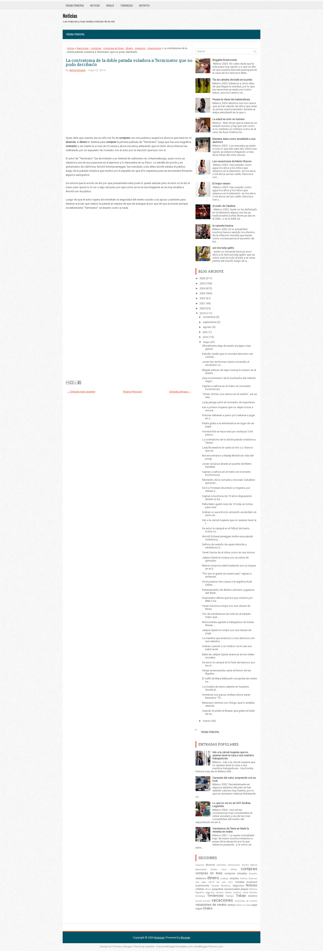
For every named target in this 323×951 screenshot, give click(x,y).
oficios (208, 889)
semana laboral (224, 892)
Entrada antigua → (180, 391)
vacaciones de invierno (246, 901)
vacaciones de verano (211, 905)
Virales (110, 5)
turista (198, 901)
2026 (202, 278)
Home (70, 48)
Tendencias (126, 5)
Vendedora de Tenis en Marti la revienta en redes (230, 830)
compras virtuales (235, 873)
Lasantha (149, 946)
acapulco (199, 865)
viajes (198, 908)
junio (206, 336)
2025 (202, 283)
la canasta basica (222, 225)
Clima (233, 869)
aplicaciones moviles (238, 865)
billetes (214, 869)
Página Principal (75, 5)
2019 (202, 313)
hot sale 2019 (204, 882)
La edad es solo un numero (228, 119)
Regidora (199, 892)
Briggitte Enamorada (224, 59)
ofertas (199, 889)
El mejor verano (221, 183)
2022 (202, 298)
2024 (202, 288)
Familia (243, 878)
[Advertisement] (129, 107)
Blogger (185, 937)
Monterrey (226, 885)
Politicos (253, 889)
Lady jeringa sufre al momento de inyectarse (228, 402)
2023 (202, 293)
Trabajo (241, 896)
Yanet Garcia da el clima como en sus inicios (228, 552)
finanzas (253, 878)
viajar (254, 904)
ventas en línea (243, 905)
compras (96, 48)
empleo (234, 878)
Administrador (77, 70)
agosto (207, 327)
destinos (200, 878)
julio (205, 332)
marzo (207, 720)
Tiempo (230, 895)
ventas (231, 904)
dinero (129, 48)
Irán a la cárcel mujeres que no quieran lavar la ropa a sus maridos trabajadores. (233, 755)
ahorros (210, 864)
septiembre (210, 322)
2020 (202, 308)
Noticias (95, 5)
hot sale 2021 (225, 882)
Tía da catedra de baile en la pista (232, 79)
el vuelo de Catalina (223, 205)
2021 (202, 303)
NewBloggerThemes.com (209, 946)
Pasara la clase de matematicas (231, 99)
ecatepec (224, 878)
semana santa (240, 892)
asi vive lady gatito (223, 247)
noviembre (209, 317)
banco (253, 864)
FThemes (116, 946)
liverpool (215, 885)
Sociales (253, 892)
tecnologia (200, 896)
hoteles (239, 882)
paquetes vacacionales (226, 889)
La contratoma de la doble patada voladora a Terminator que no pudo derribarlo (129, 62)
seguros (209, 892)
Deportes (144, 5)
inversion (140, 48)
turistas (207, 901)
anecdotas (221, 865)
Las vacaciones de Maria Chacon (232, 161)
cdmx (224, 869)
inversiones (154, 48)
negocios (238, 885)
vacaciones (222, 900)
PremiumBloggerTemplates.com (174, 946)
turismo (252, 895)
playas (244, 889)
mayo (206, 342)
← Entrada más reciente (81, 391)
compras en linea (113, 48)
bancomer (83, 48)
